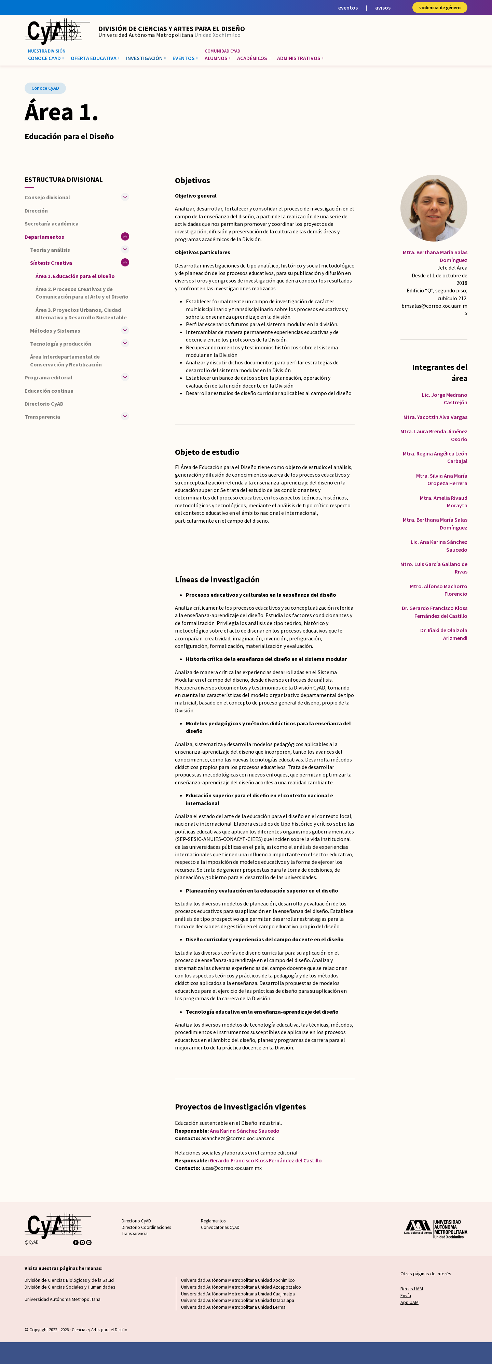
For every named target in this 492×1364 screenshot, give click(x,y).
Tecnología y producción (60, 343)
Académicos (253, 58)
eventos (348, 7)
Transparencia (135, 1233)
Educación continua (49, 390)
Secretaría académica (52, 223)
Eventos (185, 58)
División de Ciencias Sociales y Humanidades (70, 1287)
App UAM (409, 1302)
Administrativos (300, 58)
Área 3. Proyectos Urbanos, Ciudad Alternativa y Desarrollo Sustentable (81, 313)
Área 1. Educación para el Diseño (75, 276)
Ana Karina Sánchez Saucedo (244, 1130)
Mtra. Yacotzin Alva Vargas (435, 416)
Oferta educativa (95, 58)
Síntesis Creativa (51, 262)
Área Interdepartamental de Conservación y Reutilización (66, 360)
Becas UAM (411, 1289)
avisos (383, 7)
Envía (405, 1295)
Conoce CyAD (46, 58)
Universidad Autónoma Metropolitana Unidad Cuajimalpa (238, 1294)
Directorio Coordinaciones (146, 1227)
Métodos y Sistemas (55, 330)
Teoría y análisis (50, 249)
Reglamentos (213, 1221)
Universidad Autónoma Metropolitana (62, 1299)
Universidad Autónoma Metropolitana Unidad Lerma (233, 1307)
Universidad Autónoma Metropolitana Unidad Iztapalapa (237, 1300)
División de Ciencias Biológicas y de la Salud (69, 1280)
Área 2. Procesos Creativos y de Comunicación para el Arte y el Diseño (82, 293)
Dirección (36, 210)
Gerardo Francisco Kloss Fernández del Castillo (266, 1160)
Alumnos (218, 58)
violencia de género (440, 7)
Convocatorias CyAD (220, 1227)
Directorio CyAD (44, 403)
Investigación (146, 58)
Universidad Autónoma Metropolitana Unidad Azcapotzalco (241, 1287)
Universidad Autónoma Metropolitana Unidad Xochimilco (238, 1280)
